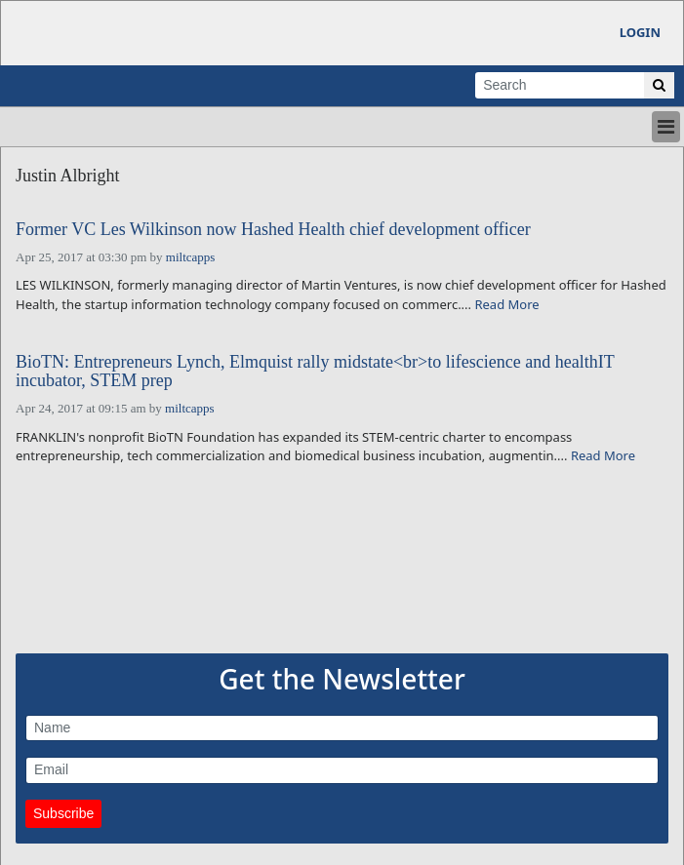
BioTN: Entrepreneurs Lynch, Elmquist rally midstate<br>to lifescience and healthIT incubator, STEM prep (315, 372)
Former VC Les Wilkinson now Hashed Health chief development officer (273, 229)
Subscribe (63, 813)
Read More (506, 304)
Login (640, 32)
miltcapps (191, 257)
